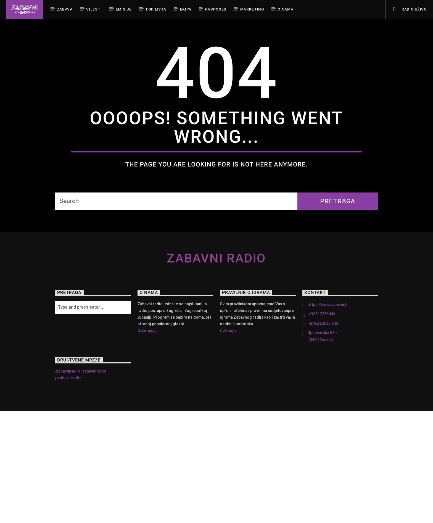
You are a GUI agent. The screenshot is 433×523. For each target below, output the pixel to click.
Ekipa (185, 9)
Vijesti (94, 9)
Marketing (252, 9)
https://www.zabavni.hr (328, 416)
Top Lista (155, 9)
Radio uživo (410, 9)
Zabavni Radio (216, 370)
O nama (285, 9)
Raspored (215, 9)
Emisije (124, 9)
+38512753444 (321, 425)
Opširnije (147, 443)
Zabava (65, 9)
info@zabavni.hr (324, 435)
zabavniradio (68, 483)
